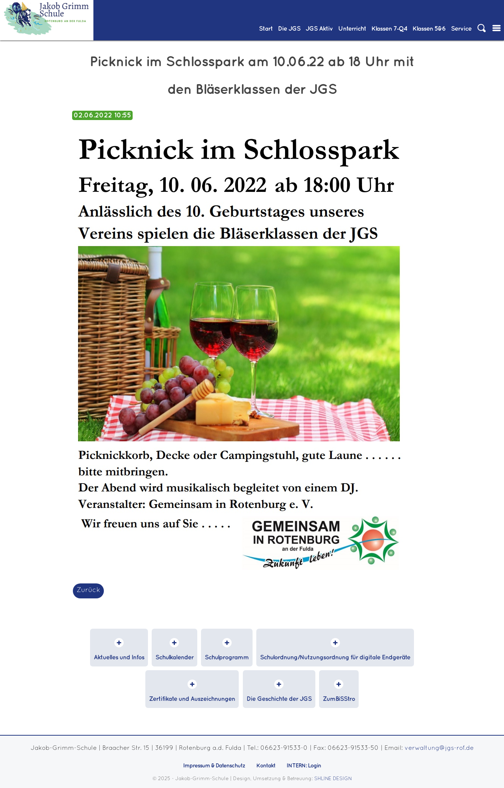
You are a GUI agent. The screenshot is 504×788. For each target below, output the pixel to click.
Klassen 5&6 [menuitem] (429, 29)
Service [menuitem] (461, 29)
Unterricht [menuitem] (352, 29)
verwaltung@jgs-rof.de (439, 748)
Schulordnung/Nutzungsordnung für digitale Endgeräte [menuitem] (335, 657)
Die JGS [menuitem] (289, 29)
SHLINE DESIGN (333, 779)
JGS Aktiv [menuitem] (319, 29)
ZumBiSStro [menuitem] (339, 699)
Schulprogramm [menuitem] (227, 657)
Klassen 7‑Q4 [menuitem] (389, 29)
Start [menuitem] (266, 29)
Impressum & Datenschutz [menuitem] (214, 766)
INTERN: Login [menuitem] (304, 766)
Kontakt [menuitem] (265, 766)
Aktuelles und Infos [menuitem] (119, 657)
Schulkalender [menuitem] (174, 657)
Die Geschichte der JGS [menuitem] (279, 699)
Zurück (88, 590)
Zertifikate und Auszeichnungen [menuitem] (192, 699)
